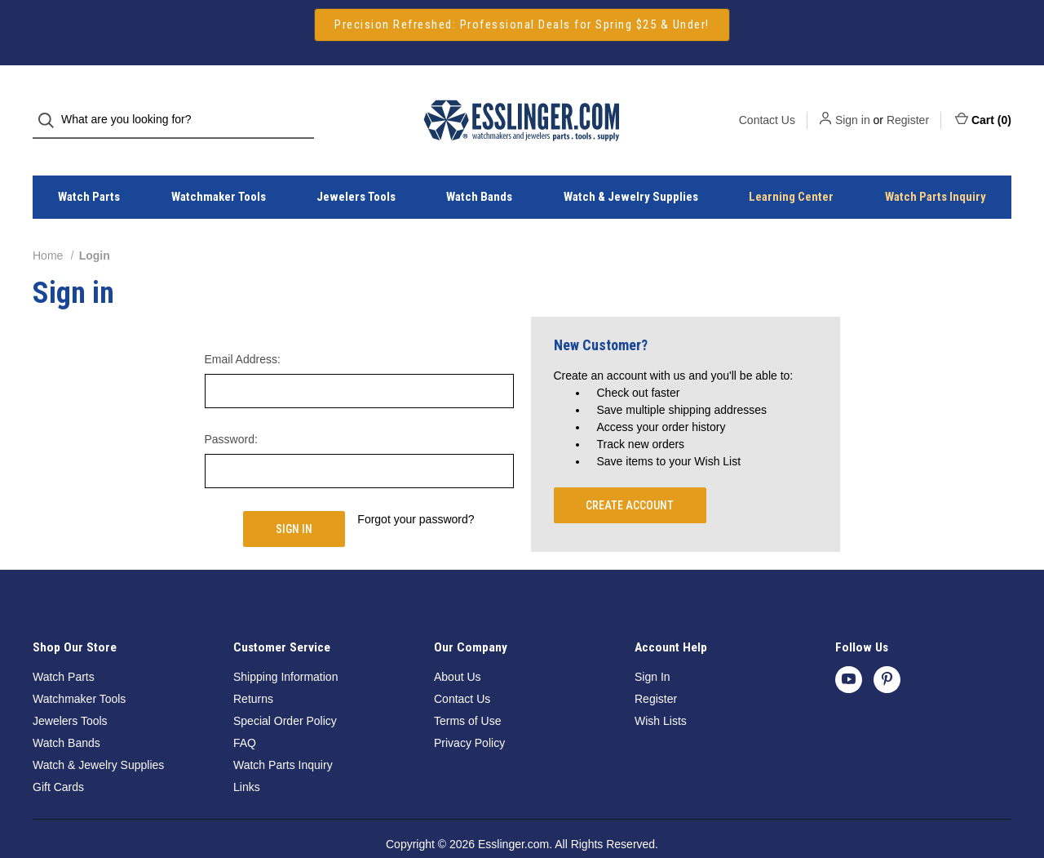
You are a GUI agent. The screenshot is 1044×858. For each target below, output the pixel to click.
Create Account (630, 475)
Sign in (852, 105)
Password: (231, 409)
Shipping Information (285, 647)
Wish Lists (661, 691)
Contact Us (767, 105)
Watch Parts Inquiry (935, 168)
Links (246, 757)
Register (908, 105)
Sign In (652, 647)
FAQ (244, 713)
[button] (522, 25)
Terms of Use (467, 691)
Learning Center (791, 168)
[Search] (51, 105)
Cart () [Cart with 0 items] (983, 104)
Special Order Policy (285, 691)
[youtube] (849, 650)
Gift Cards (58, 757)
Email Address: (243, 329)
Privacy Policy (469, 713)
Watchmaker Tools (218, 168)
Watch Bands (479, 168)
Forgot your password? (415, 489)
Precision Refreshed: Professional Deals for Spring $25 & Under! (522, 24)
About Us (457, 647)
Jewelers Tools (356, 168)
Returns (253, 669)
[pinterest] (887, 650)
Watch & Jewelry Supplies (631, 168)
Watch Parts (89, 168)
